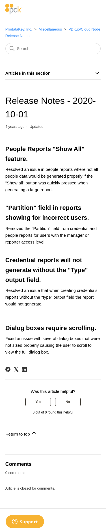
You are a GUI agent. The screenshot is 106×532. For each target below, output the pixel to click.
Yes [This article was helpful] (38, 402)
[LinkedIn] (24, 369)
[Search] (53, 48)
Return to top (21, 433)
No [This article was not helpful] (68, 402)
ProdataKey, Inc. (19, 29)
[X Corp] (16, 369)
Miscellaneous (50, 29)
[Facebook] (7, 369)
